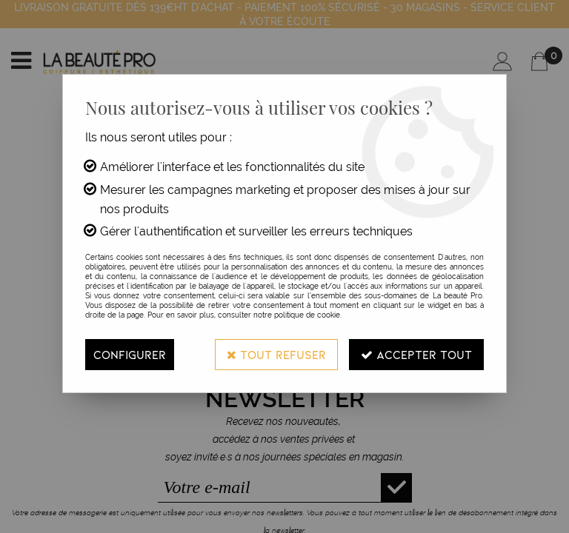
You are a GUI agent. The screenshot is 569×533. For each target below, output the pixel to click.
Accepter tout (416, 354)
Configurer (129, 354)
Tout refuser (276, 354)
